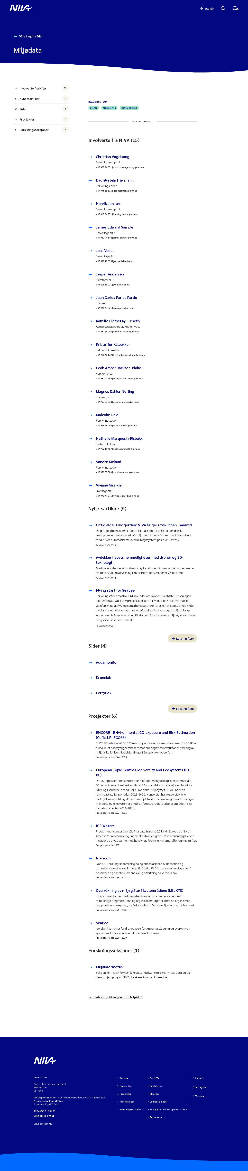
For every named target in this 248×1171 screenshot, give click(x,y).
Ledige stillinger (159, 1101)
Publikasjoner (127, 1101)
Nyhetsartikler (44, 98)
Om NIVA (154, 1078)
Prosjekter (44, 119)
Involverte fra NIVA (44, 88)
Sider (44, 108)
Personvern (156, 1117)
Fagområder (126, 1086)
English (207, 8)
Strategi (154, 1093)
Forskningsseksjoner (44, 129)
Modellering (109, 107)
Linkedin (199, 1078)
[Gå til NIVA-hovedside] (102, 8)
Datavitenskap (129, 107)
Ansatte (124, 1078)
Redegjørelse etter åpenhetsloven (168, 1109)
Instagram (201, 1087)
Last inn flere (182, 638)
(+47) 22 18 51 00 (46, 1111)
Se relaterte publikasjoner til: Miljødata (115, 997)
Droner (93, 107)
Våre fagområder (31, 36)
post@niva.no (47, 1115)
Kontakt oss (156, 1086)
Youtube (199, 1096)
